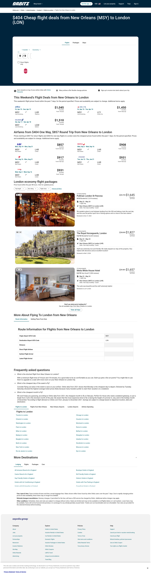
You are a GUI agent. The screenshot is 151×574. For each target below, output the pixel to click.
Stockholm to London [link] (83, 443)
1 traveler (116, 50)
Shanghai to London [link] (82, 435)
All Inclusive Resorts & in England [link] (25, 470)
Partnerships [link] (16, 539)
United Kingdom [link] (30, 10)
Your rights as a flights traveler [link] (118, 546)
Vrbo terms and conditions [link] (85, 539)
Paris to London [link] (21, 427)
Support (121, 4)
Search (75, 69)
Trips (129, 4)
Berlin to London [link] (21, 443)
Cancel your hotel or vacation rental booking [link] (122, 532)
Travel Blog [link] (48, 559)
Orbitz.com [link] (16, 10)
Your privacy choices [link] (83, 546)
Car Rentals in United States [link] (53, 536)
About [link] (14, 529)
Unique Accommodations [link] (52, 556)
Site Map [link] (15, 549)
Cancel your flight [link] (115, 536)
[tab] (67, 42)
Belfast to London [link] (82, 431)
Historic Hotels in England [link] (84, 478)
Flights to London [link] (48, 10)
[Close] (147, 568)
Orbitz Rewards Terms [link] (84, 542)
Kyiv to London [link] (81, 451)
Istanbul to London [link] (82, 439)
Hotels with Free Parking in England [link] (87, 482)
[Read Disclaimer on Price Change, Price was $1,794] (122, 195)
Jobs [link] (14, 532)
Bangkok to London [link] (22, 439)
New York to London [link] (22, 447)
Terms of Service (21, 572)
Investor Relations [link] (18, 546)
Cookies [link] (80, 532)
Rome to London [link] (81, 427)
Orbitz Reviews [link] (49, 546)
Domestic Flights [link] (50, 539)
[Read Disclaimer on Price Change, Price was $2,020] (122, 232)
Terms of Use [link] (81, 536)
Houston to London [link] (82, 419)
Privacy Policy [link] (81, 529)
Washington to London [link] (23, 423)
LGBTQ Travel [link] (49, 553)
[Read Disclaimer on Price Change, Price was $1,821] (122, 270)
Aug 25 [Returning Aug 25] (122, 57)
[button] (75, 457)
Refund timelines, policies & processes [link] (121, 539)
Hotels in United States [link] (51, 529)
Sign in (136, 4)
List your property (109, 4)
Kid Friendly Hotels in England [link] (86, 474)
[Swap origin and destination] (56, 55)
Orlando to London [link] (22, 419)
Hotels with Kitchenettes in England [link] (26, 486)
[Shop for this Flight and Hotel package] (106, 210)
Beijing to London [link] (21, 435)
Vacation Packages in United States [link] (55, 542)
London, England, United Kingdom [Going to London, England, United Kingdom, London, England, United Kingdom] (73, 57)
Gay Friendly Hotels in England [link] (24, 478)
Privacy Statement (9, 572)
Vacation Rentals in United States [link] (54, 532)
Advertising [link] (16, 556)
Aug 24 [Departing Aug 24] (102, 57)
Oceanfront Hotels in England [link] (85, 486)
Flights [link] (22, 10)
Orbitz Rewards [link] (17, 553)
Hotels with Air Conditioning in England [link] (27, 482)
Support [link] (112, 529)
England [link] (39, 10)
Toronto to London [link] (22, 415)
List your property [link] (17, 536)
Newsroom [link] (16, 542)
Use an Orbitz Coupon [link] (116, 542)
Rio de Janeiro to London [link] (24, 451)
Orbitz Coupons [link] (49, 549)
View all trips (75, 310)
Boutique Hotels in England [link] (85, 470)
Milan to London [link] (21, 431)
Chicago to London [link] (82, 415)
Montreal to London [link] (82, 423)
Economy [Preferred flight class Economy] (126, 50)
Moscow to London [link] (82, 447)
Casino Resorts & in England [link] (24, 474)
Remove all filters (57, 188)
